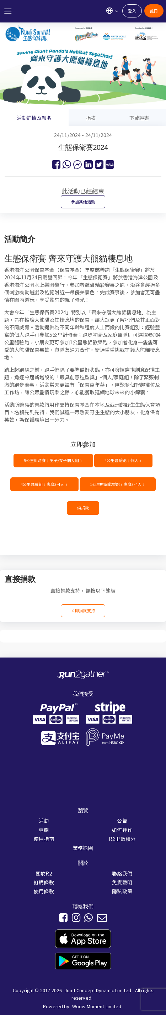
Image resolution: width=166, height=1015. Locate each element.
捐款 (91, 117)
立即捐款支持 (83, 610)
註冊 (154, 11)
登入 (132, 11)
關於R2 (44, 873)
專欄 (44, 829)
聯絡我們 (122, 873)
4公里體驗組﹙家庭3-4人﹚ (44, 484)
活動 (44, 820)
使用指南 (44, 838)
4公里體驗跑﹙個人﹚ (123, 460)
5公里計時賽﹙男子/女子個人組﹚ (53, 460)
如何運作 (122, 829)
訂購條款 (44, 882)
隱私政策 (122, 891)
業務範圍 (83, 847)
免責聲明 (122, 882)
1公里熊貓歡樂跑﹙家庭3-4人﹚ (117, 484)
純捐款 (83, 508)
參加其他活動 (83, 201)
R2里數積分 (122, 838)
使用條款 (44, 891)
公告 (122, 820)
